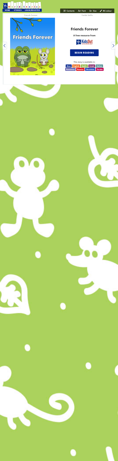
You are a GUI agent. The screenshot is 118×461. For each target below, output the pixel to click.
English (76, 66)
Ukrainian (90, 69)
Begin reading (84, 52)
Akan (69, 66)
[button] (5, 45)
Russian (80, 69)
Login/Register (32, 10)
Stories (18, 10)
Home (7, 10)
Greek (91, 66)
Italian (99, 66)
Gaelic (84, 66)
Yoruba (100, 69)
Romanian (70, 69)
